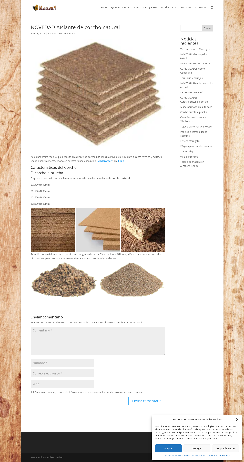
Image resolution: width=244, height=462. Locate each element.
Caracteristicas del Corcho (54, 167)
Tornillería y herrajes (191, 78)
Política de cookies (173, 455)
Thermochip (187, 151)
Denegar (197, 448)
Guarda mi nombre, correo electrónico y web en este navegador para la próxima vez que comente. (89, 392)
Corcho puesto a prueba (193, 112)
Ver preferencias (225, 448)
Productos (167, 7)
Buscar (207, 28)
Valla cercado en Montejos (195, 49)
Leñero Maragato (190, 141)
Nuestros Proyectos (145, 7)
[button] (237, 419)
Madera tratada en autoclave (196, 107)
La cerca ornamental (191, 92)
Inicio (103, 7)
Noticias (186, 7)
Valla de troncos (189, 156)
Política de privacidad (194, 455)
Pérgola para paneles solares (196, 146)
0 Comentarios (67, 33)
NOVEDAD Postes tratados (195, 63)
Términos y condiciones (218, 455)
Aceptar (168, 448)
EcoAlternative (53, 457)
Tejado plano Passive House (196, 126)
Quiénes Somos (120, 7)
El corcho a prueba (47, 172)
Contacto (201, 7)
